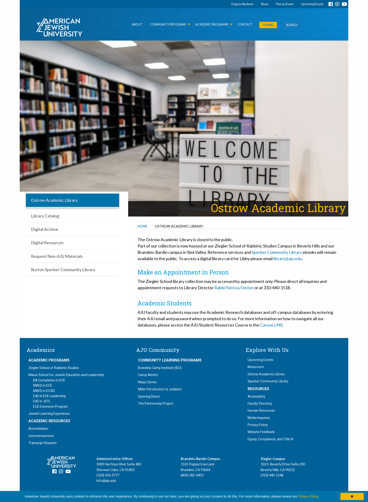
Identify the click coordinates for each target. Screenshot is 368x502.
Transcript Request (42, 443)
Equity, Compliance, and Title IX (270, 439)
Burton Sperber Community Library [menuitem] (63, 269)
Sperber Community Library (277, 252)
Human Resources (261, 410)
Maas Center (147, 382)
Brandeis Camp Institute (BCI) (160, 368)
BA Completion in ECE (49, 380)
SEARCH (291, 25)
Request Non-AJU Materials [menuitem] (57, 256)
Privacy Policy (258, 425)
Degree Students (242, 4)
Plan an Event (284, 4)
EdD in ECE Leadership (49, 396)
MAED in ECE (42, 385)
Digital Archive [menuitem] (44, 229)
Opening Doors (149, 396)
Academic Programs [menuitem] (211, 24)
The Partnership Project (155, 403)
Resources (258, 389)
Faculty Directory (260, 403)
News (264, 4)
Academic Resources (49, 421)
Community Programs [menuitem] (168, 24)
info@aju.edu (106, 481)
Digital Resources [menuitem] (47, 242)
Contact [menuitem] (245, 24)
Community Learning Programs (170, 360)
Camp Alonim (148, 375)
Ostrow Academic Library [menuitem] (54, 200)
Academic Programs (48, 360)
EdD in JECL (41, 401)
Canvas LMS (271, 324)
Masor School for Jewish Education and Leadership (66, 375)
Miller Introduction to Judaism (160, 389)
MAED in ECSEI (44, 391)
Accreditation (38, 428)
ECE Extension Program (50, 406)
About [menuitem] (137, 24)
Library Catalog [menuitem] (45, 215)
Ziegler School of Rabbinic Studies (53, 368)
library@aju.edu (287, 258)
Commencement (41, 436)
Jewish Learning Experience (49, 413)
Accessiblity (256, 396)
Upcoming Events (312, 4)
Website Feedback (261, 432)
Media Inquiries (259, 418)
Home (142, 226)
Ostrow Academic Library (266, 374)
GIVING (268, 25)
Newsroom (256, 367)
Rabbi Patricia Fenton (234, 287)
